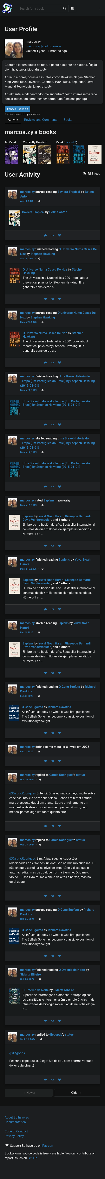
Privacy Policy (14, 1136)
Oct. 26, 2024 (27, 919)
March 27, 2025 (28, 322)
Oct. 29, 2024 (27, 779)
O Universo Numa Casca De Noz (45, 269)
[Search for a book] (39, 8)
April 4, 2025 (27, 201)
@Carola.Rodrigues (22, 793)
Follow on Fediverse (17, 108)
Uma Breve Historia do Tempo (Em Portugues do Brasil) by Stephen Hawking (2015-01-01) (57, 381)
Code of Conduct (16, 1131)
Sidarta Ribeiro (30, 974)
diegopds (55, 1034)
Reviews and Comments (40, 120)
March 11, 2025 (28, 452)
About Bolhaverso (17, 1117)
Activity (13, 120)
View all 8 (70, 142)
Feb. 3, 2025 (26, 696)
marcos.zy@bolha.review (43, 46)
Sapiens (49, 500)
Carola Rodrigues (61, 775)
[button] (91, 173)
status (80, 775)
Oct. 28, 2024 (27, 844)
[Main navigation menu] (100, 8)
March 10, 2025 (28, 505)
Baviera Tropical (68, 192)
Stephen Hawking (42, 254)
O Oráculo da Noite (72, 970)
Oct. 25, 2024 (27, 979)
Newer (28, 1092)
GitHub (32, 1158)
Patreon (47, 1146)
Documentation (15, 1122)
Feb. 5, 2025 (26, 632)
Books (68, 120)
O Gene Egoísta (69, 687)
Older (77, 1092)
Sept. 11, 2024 (27, 1039)
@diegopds (17, 1053)
